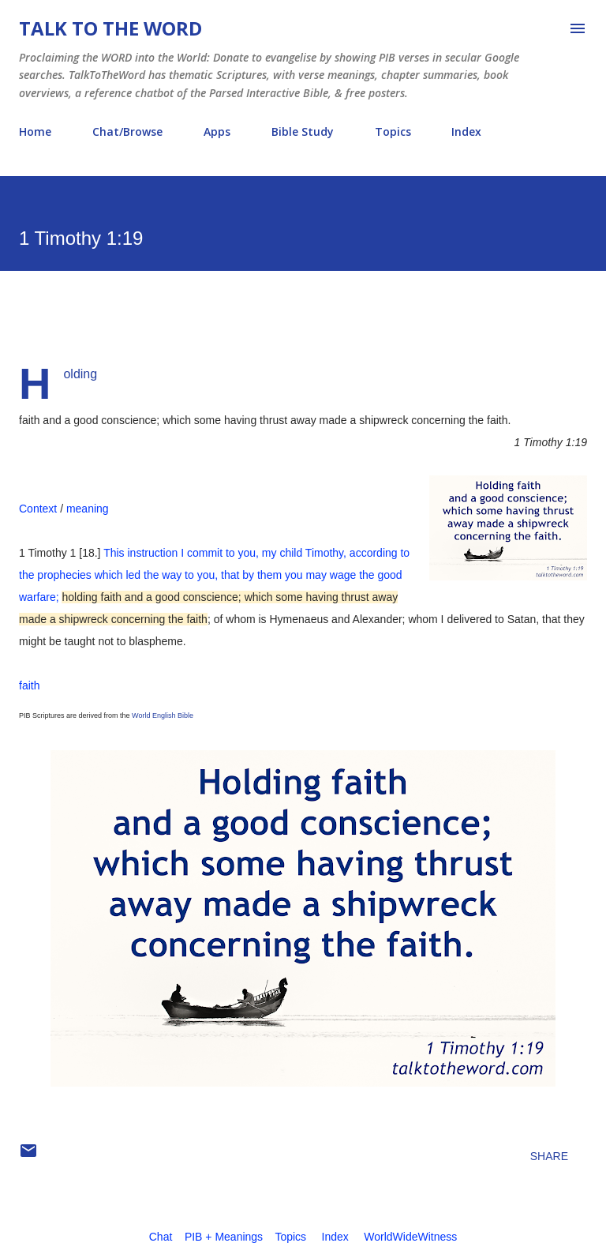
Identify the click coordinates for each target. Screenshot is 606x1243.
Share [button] (549, 1156)
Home (35, 131)
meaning (87, 508)
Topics (393, 131)
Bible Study (302, 131)
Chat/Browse (127, 131)
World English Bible (162, 715)
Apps (217, 131)
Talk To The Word (110, 28)
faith (29, 685)
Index (466, 131)
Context (38, 508)
